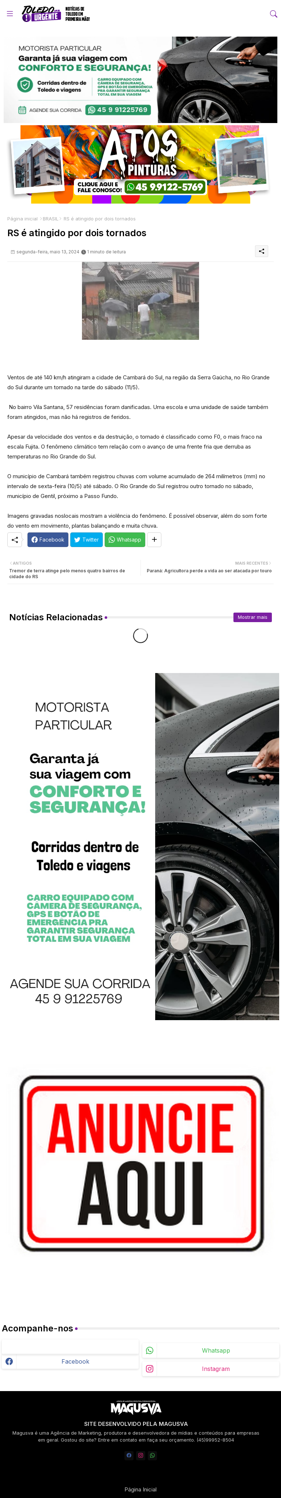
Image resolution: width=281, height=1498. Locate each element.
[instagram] (140, 1455)
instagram (216, 1368)
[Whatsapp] (125, 539)
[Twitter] (86, 539)
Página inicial (22, 219)
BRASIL (51, 219)
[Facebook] (47, 539)
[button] (273, 14)
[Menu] (10, 13)
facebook (75, 1361)
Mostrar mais (252, 617)
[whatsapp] (152, 1455)
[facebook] (129, 1455)
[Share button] (154, 539)
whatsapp (216, 1350)
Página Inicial (140, 1489)
